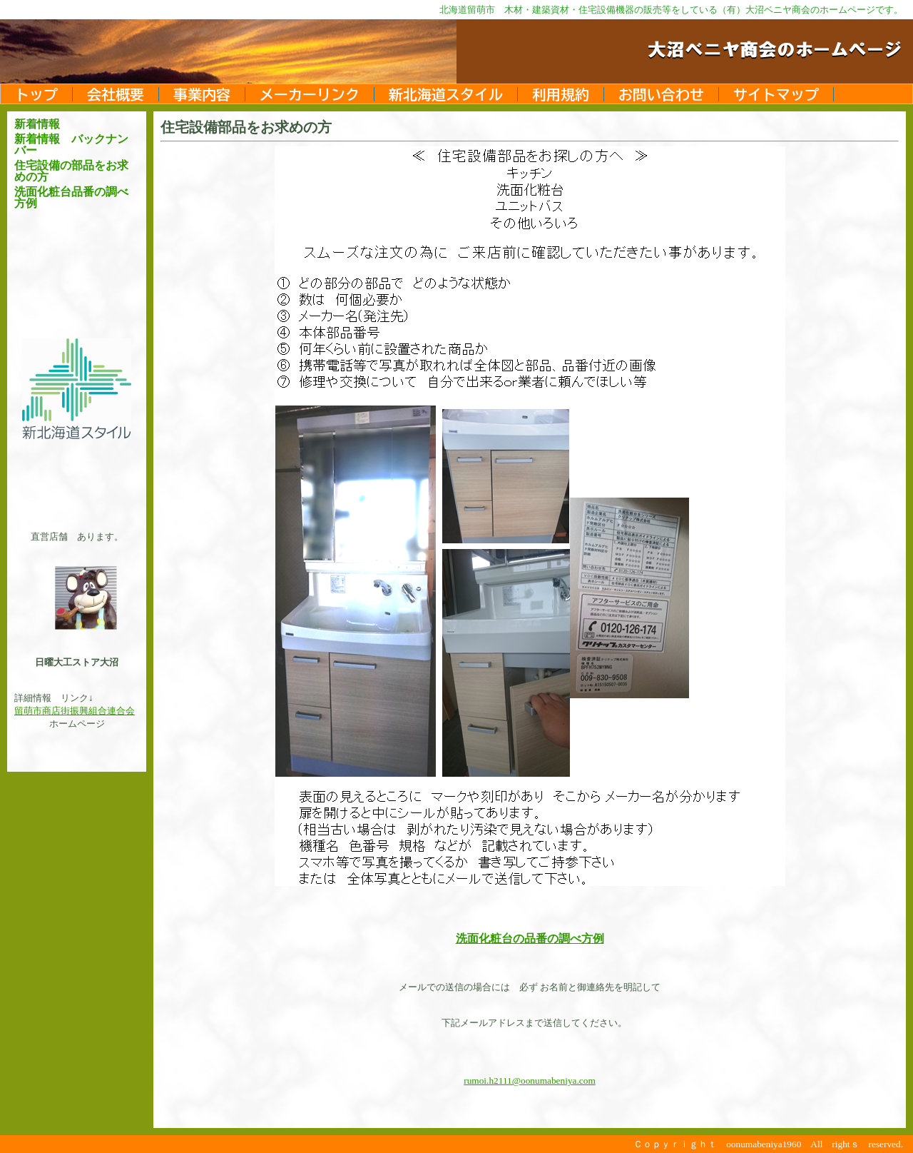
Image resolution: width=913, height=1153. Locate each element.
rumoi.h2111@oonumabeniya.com (530, 1080)
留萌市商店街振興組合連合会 (74, 710)
